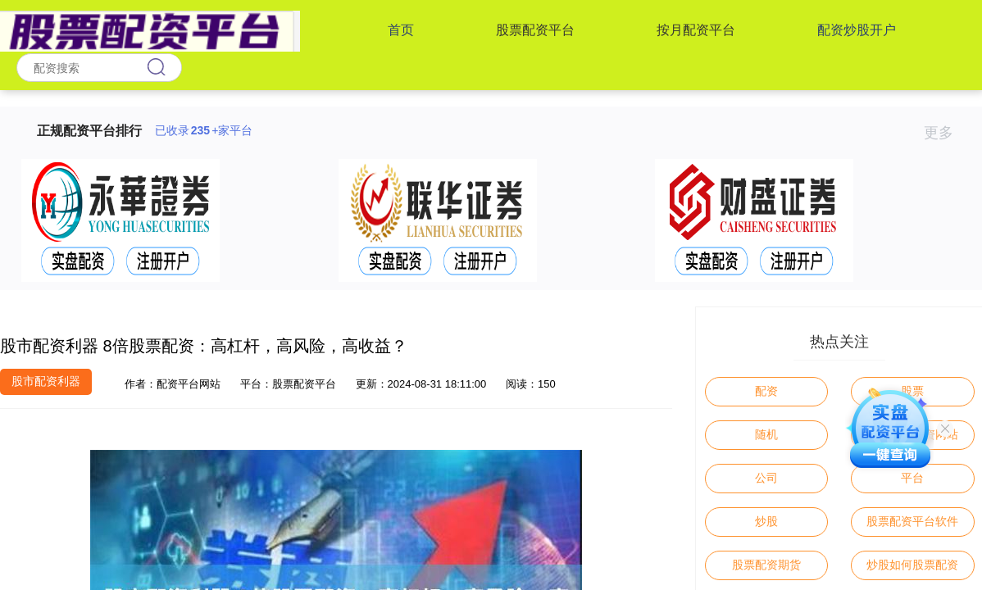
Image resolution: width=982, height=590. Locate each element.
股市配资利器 (45, 381)
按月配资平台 (696, 30)
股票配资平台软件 (912, 521)
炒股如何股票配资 (912, 564)
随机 (766, 434)
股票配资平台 (535, 30)
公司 (766, 477)
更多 (945, 133)
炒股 (766, 521)
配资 (766, 390)
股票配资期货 (766, 564)
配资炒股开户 (856, 30)
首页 (401, 30)
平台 (912, 477)
